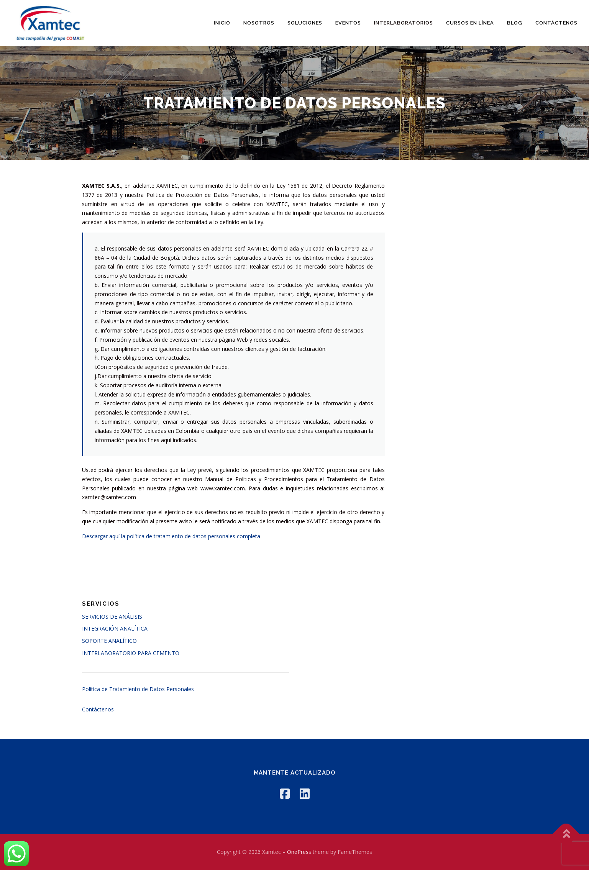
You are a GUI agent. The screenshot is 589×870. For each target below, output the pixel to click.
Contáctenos (556, 23)
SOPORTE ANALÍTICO (109, 640)
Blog (514, 23)
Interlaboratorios (403, 23)
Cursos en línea (470, 23)
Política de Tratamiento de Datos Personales (138, 689)
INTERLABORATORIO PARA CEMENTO (130, 653)
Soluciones (304, 23)
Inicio (222, 23)
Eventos (348, 23)
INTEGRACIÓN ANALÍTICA (115, 628)
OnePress (299, 851)
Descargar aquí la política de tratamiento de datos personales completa (171, 536)
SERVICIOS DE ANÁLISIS (112, 616)
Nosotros (258, 23)
